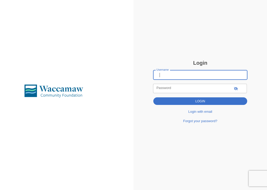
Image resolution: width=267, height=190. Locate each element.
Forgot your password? (200, 121)
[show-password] (236, 88)
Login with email (200, 112)
